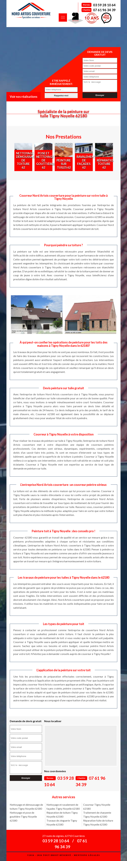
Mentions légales (87, 855)
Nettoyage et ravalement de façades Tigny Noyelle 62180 (63, 806)
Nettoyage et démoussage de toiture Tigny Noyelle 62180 (26, 806)
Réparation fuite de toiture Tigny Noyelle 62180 (98, 822)
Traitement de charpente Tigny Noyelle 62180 (97, 814)
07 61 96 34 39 (104, 10)
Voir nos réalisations (23, 96)
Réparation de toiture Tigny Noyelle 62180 (62, 814)
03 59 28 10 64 (104, 5)
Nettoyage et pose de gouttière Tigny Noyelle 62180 (23, 816)
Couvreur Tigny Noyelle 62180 (96, 806)
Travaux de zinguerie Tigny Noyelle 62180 (61, 822)
